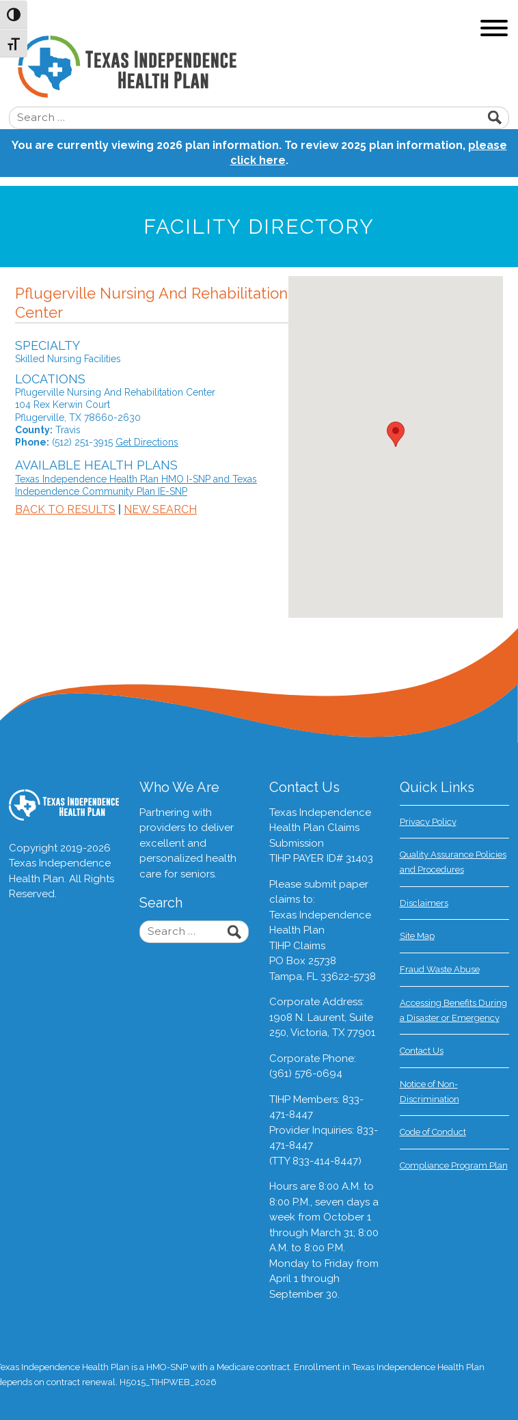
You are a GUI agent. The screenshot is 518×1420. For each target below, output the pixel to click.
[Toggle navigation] (494, 30)
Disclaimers (424, 903)
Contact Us (422, 1051)
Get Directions (146, 442)
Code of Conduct (433, 1132)
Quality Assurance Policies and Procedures (453, 862)
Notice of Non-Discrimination (429, 1091)
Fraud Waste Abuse (440, 969)
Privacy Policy (428, 822)
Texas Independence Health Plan (268, 67)
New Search (160, 509)
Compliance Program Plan (454, 1165)
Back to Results (65, 509)
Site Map (417, 936)
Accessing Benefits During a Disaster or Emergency (453, 1010)
